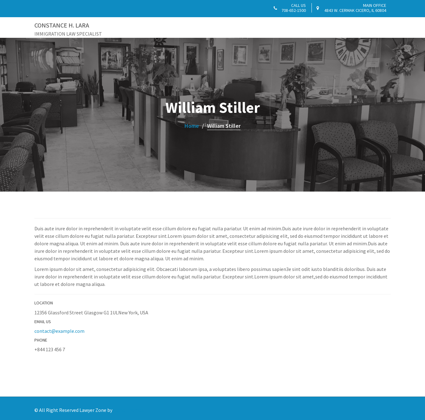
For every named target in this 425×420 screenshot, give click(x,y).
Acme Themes (128, 410)
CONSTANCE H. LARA (61, 25)
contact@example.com (59, 331)
